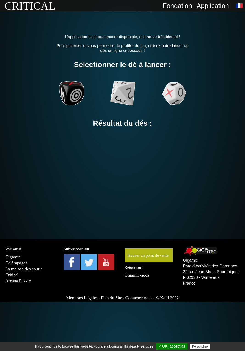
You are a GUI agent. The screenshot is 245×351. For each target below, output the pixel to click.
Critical (12, 274)
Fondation (177, 5)
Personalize (200, 346)
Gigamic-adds (137, 275)
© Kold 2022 (167, 297)
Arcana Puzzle (18, 280)
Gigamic (12, 257)
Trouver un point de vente (148, 255)
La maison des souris (23, 268)
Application (213, 5)
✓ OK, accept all (171, 346)
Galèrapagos (16, 262)
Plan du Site (111, 297)
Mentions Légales (81, 297)
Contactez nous (139, 297)
